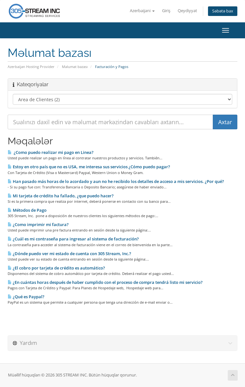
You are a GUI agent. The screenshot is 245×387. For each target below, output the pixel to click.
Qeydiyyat (187, 10)
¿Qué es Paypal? (26, 297)
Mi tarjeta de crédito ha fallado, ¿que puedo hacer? (61, 196)
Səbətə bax (222, 11)
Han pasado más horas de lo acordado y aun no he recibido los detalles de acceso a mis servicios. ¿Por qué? (116, 181)
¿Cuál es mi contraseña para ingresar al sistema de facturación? (73, 239)
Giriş (166, 10)
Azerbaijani (142, 10)
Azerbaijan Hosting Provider (31, 66)
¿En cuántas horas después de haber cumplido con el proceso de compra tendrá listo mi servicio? (105, 282)
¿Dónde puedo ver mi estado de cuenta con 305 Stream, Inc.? (69, 253)
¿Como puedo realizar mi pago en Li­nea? (50, 152)
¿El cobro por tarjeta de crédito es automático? (56, 268)
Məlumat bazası (75, 66)
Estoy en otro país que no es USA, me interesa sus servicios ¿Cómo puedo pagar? (89, 167)
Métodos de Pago (27, 210)
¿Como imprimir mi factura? (38, 224)
